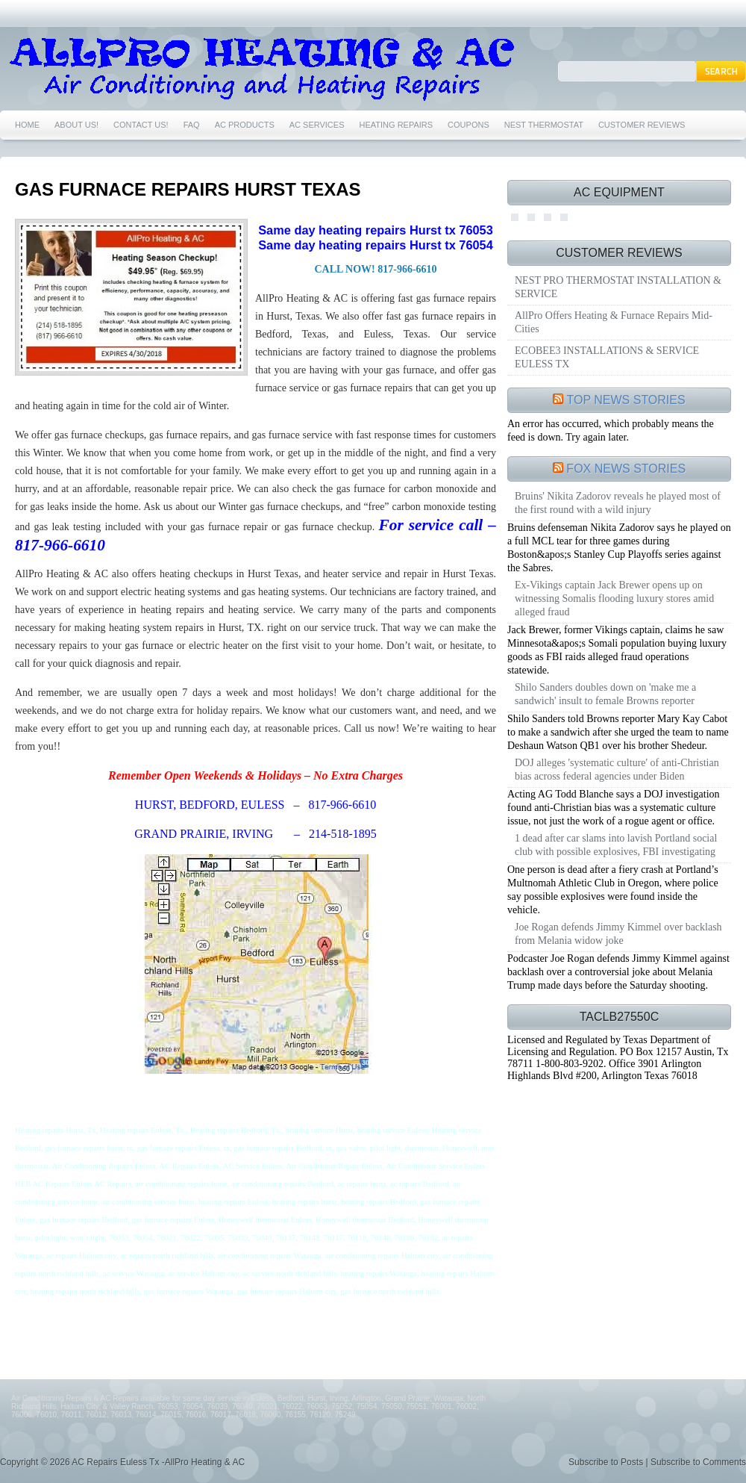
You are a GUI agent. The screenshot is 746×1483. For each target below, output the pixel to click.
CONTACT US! (141, 124)
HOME (27, 124)
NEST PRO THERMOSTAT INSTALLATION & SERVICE (618, 287)
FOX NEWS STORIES (626, 468)
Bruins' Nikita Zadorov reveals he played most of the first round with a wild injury (618, 503)
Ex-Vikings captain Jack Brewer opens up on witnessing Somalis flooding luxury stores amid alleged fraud (614, 598)
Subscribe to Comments (698, 1462)
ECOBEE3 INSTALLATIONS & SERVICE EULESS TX (607, 357)
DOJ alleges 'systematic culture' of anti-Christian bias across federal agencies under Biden (617, 769)
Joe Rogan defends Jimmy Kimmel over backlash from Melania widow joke (618, 933)
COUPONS (468, 124)
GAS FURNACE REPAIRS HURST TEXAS (188, 189)
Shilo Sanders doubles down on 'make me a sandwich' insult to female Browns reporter (605, 694)
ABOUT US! (76, 124)
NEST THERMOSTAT (543, 124)
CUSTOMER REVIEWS (642, 124)
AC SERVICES (317, 124)
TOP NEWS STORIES (626, 400)
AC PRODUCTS (245, 124)
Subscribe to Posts (605, 1462)
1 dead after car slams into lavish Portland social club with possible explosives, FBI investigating (616, 845)
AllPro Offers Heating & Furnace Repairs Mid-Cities (613, 322)
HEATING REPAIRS (396, 124)
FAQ (192, 124)
